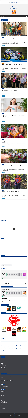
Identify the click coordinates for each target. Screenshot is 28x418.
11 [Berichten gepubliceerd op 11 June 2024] (5, 345)
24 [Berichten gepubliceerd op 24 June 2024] (1, 348)
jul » (3, 350)
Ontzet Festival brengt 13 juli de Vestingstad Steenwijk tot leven (14, 166)
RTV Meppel (14, 7)
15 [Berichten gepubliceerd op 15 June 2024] (20, 345)
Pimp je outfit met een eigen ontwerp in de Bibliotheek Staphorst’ (13, 116)
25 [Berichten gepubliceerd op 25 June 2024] (5, 348)
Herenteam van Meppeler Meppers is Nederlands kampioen (12, 39)
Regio (2, 113)
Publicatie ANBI (3, 391)
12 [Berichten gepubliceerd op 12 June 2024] (9, 345)
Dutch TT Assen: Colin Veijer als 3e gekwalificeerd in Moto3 (12, 65)
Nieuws (3, 37)
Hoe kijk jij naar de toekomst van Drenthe (10, 141)
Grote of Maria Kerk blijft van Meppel (9, 90)
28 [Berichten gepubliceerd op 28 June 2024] (16, 348)
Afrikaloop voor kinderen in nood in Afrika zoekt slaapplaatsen (12, 192)
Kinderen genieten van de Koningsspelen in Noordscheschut (15, 2)
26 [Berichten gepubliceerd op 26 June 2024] (9, 348)
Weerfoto (2, 377)
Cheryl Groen (7, 41)
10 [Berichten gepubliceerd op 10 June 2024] (1, 345)
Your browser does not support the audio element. (6, 265)
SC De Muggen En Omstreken (4, 386)
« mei (1, 350)
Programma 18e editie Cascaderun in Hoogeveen (7, 380)
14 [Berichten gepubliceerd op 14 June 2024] (16, 345)
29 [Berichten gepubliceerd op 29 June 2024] (20, 348)
